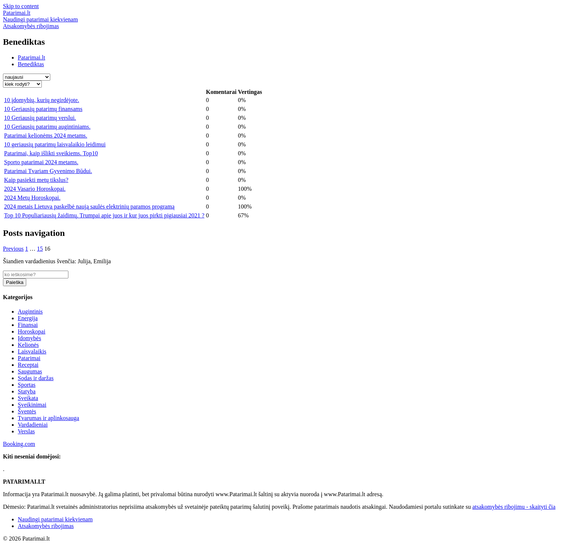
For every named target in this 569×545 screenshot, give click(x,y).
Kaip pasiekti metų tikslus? (36, 180)
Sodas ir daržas (36, 378)
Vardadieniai (33, 425)
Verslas (26, 431)
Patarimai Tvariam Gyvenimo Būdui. (48, 171)
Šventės (27, 411)
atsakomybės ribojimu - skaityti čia (513, 507)
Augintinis (30, 311)
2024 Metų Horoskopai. (32, 197)
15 (40, 249)
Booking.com (19, 444)
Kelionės (28, 345)
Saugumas (30, 371)
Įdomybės (29, 338)
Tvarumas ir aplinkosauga (48, 418)
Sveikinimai (32, 405)
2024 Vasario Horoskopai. (34, 189)
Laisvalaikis (32, 351)
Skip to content (21, 6)
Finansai (28, 325)
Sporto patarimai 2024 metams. (41, 162)
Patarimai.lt (31, 57)
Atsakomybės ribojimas (46, 526)
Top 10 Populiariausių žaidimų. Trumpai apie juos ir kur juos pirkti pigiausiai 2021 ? (104, 215)
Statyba (26, 391)
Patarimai (29, 358)
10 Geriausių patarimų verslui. (40, 118)
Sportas (26, 385)
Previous (13, 249)
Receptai (28, 365)
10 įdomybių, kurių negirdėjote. (41, 100)
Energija (28, 318)
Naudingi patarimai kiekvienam (55, 519)
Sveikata (28, 398)
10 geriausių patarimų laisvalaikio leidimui (55, 144)
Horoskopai (31, 331)
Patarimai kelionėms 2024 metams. (45, 135)
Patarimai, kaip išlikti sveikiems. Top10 (51, 153)
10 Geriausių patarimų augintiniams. (47, 126)
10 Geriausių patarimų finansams (43, 109)
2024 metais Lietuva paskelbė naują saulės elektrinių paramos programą (89, 206)
